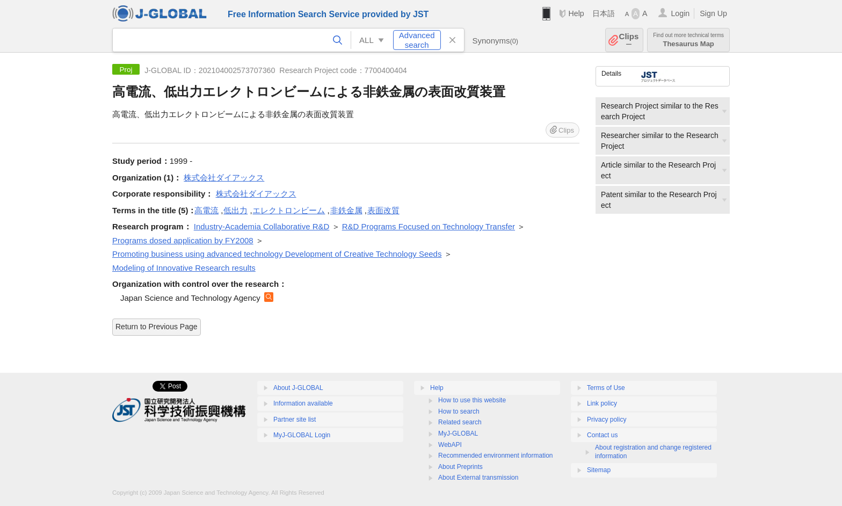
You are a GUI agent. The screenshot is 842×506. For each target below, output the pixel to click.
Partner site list (294, 419)
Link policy (602, 403)
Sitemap (599, 470)
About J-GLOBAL (298, 388)
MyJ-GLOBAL (458, 433)
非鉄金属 (346, 210)
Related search (460, 422)
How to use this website (472, 400)
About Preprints (460, 467)
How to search (459, 411)
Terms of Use (606, 388)
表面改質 (383, 210)
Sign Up (713, 13)
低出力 (235, 210)
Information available (303, 403)
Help (576, 13)
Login (680, 13)
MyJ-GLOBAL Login (301, 435)
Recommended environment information (495, 455)
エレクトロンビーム (288, 210)
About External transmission (478, 477)
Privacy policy (606, 419)
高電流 (206, 210)
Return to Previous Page (156, 326)
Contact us (602, 435)
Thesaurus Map (688, 40)
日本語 (603, 13)
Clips (629, 40)
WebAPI (450, 445)
